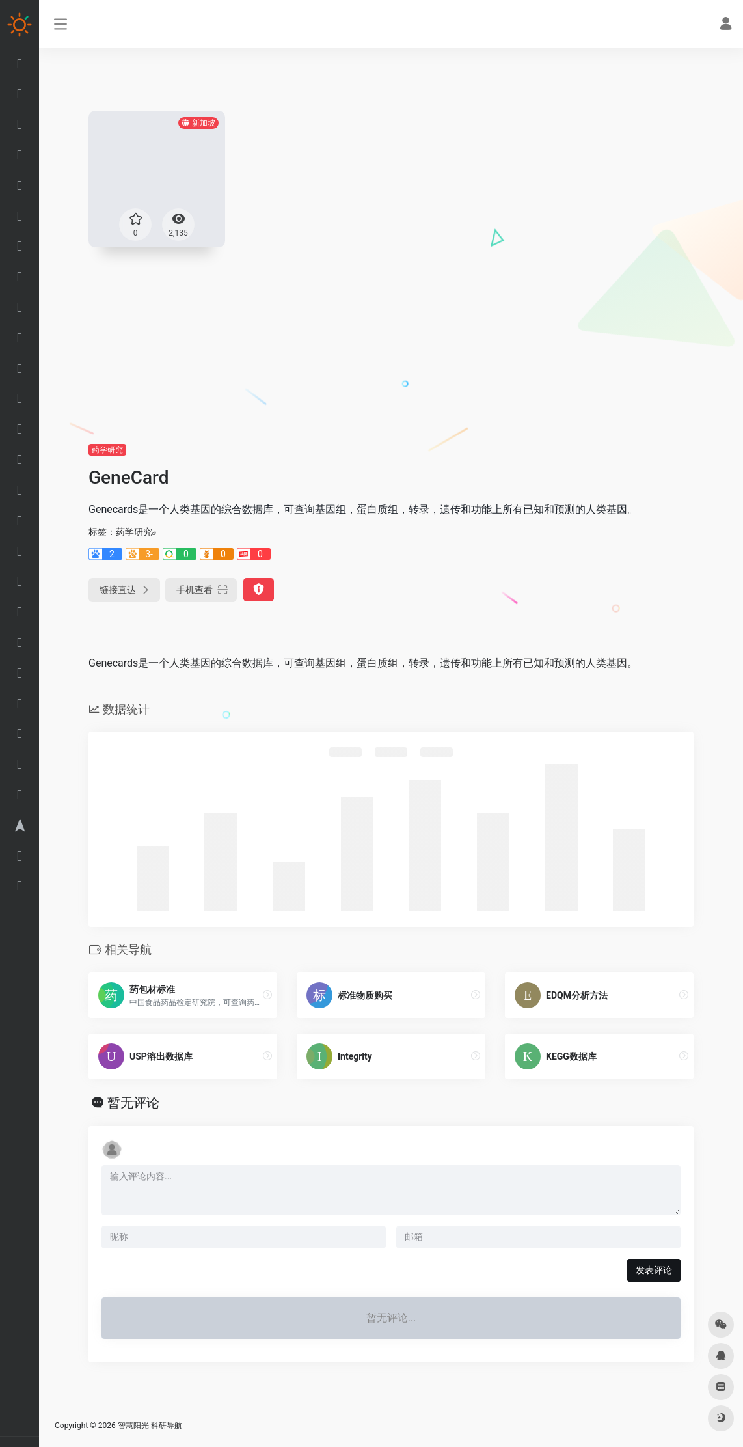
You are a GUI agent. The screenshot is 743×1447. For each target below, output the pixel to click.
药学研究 (107, 449)
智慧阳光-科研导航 (150, 1425)
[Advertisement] (391, 345)
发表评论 (654, 1270)
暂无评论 (133, 1102)
